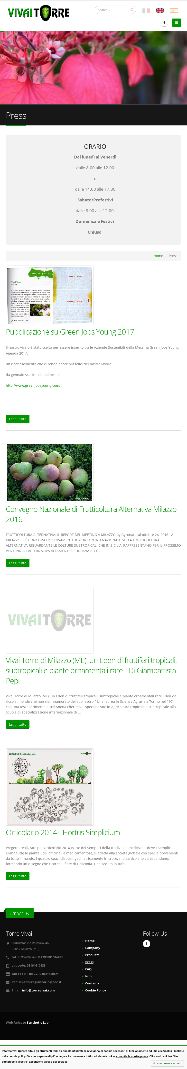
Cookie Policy (95, 990)
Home (158, 255)
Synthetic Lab (37, 1022)
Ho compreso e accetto (167, 1063)
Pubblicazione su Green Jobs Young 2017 (70, 332)
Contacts (92, 983)
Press (89, 962)
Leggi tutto (17, 418)
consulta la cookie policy (132, 1056)
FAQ (88, 969)
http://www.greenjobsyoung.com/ (33, 385)
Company (92, 948)
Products (92, 955)
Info (88, 976)
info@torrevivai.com (38, 990)
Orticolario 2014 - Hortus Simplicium (63, 832)
